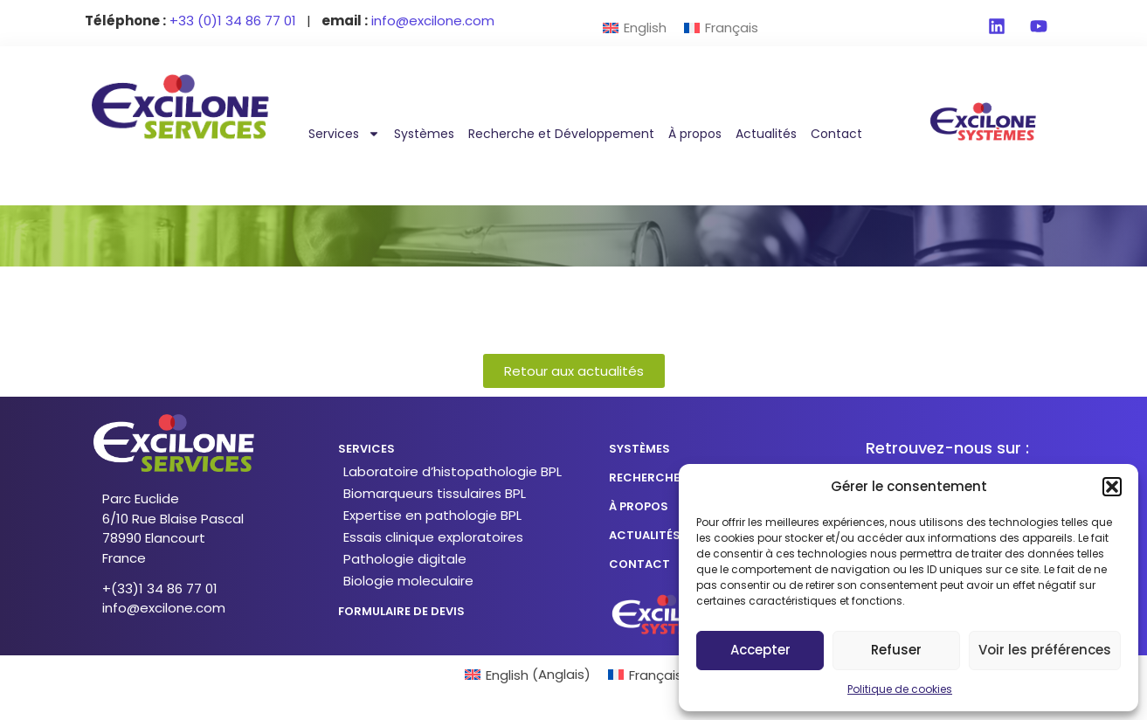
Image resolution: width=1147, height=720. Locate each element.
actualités (645, 535)
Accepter (760, 649)
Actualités (766, 133)
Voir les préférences (1044, 649)
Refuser (896, 649)
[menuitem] (634, 27)
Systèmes (424, 133)
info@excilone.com (163, 608)
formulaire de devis (401, 611)
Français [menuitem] (731, 27)
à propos (638, 506)
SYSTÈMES (639, 448)
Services (344, 134)
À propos (695, 133)
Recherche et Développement (561, 133)
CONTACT (639, 564)
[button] (1112, 486)
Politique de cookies (899, 689)
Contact (836, 133)
